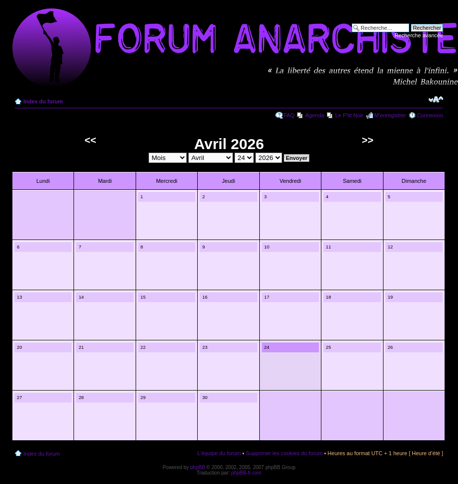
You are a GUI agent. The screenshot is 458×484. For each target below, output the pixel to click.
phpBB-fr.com (246, 473)
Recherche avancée (418, 35)
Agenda (314, 115)
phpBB (197, 467)
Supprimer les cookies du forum (284, 453)
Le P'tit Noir (349, 115)
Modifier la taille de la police (436, 99)
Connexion (430, 115)
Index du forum (43, 101)
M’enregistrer (390, 115)
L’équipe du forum (218, 453)
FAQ (289, 115)
